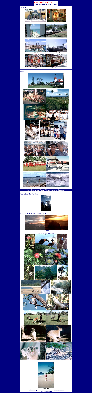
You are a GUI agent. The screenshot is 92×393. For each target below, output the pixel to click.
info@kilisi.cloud (48, 391)
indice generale (59, 390)
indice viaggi (33, 390)
